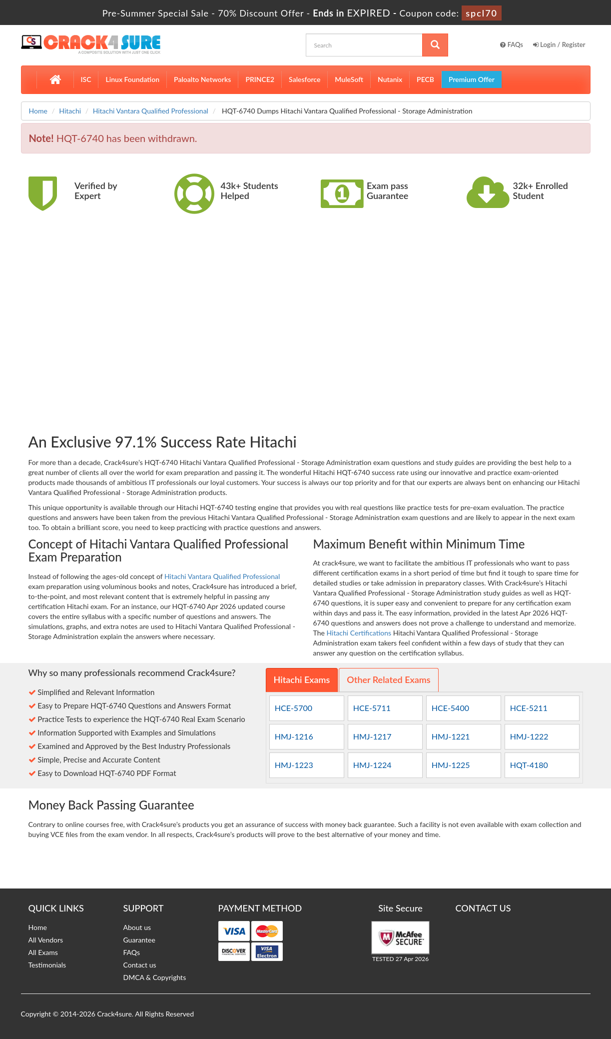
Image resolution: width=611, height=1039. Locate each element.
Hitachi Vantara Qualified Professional (150, 110)
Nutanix (390, 79)
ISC (86, 79)
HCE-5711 (372, 707)
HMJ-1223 (294, 765)
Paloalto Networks (202, 79)
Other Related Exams (388, 679)
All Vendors (45, 940)
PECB (425, 79)
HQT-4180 (529, 765)
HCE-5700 (293, 707)
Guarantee (139, 940)
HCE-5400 (450, 707)
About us (137, 927)
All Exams (43, 952)
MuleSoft (349, 79)
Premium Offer (472, 79)
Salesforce (304, 79)
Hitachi (70, 110)
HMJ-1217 (372, 736)
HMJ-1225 (451, 765)
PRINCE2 (259, 79)
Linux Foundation (132, 79)
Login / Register (559, 44)
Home (38, 110)
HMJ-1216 (294, 736)
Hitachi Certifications (358, 632)
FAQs (511, 44)
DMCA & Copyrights (154, 977)
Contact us (139, 964)
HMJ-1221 (451, 736)
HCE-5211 (529, 707)
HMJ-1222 (529, 736)
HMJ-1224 (372, 765)
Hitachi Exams (302, 679)
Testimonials (47, 964)
